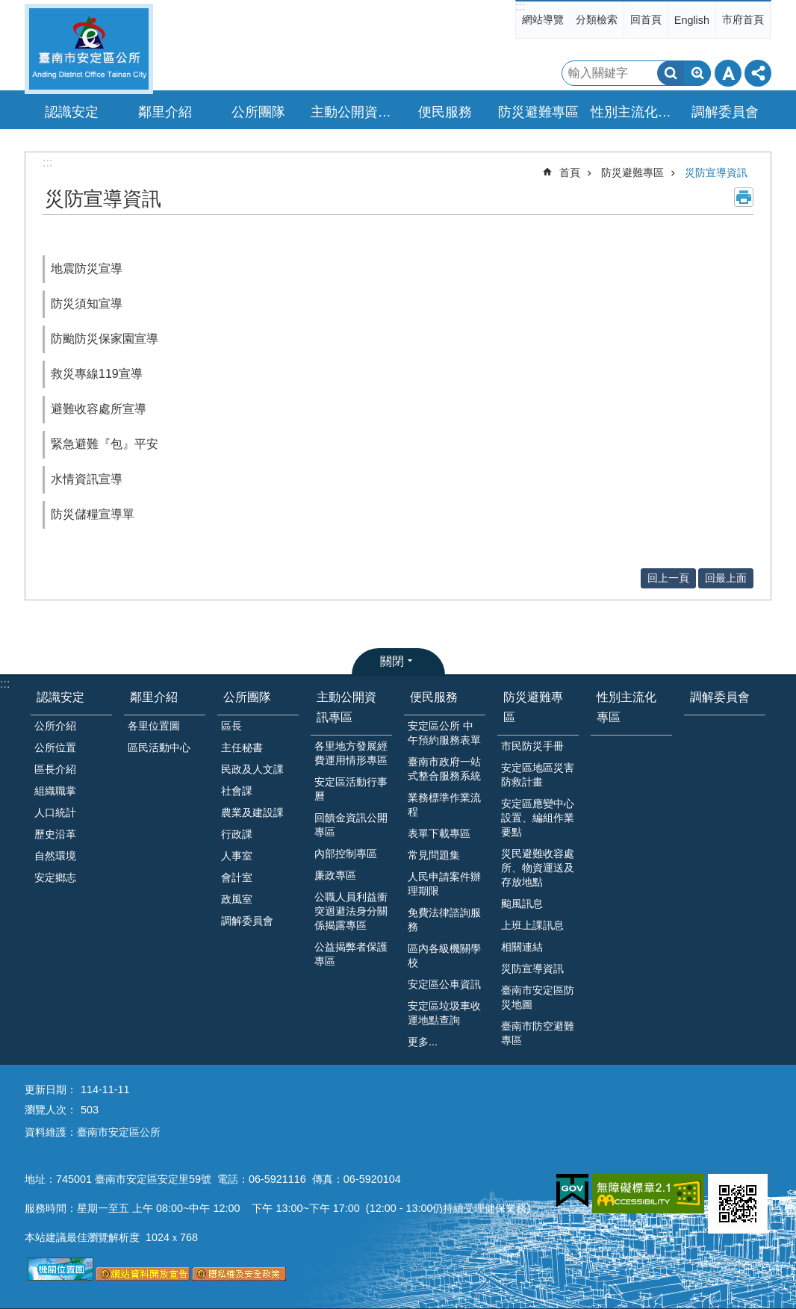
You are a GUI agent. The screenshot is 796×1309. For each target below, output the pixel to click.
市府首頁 (743, 19)
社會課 (236, 791)
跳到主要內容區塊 (7, 7)
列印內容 (743, 197)
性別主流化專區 (633, 112)
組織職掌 (55, 791)
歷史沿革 (55, 834)
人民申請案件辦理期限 (444, 884)
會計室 (236, 877)
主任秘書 (242, 747)
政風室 (236, 899)
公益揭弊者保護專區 (351, 954)
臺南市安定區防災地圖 (537, 997)
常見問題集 (434, 855)
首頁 (569, 172)
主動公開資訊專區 (346, 707)
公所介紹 (55, 726)
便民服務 (434, 697)
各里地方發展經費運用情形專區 (351, 753)
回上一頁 (668, 578)
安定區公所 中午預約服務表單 (444, 733)
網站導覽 (543, 19)
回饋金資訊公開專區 (351, 825)
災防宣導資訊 (716, 172)
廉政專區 (335, 875)
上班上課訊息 (532, 925)
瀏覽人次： (51, 1110)
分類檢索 (597, 19)
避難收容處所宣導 (98, 408)
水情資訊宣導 (86, 479)
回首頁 (646, 19)
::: (520, 6)
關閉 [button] (392, 661)
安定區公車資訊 (444, 984)
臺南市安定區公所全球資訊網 (89, 49)
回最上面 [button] (726, 578)
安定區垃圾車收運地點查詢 (444, 1013)
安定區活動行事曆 (351, 789)
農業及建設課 (252, 812)
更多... (423, 1042)
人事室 (236, 856)
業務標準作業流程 (444, 805)
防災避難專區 (632, 172)
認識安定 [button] (72, 112)
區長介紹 (55, 769)
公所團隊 (247, 697)
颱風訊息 (522, 904)
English (691, 20)
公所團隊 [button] (258, 112)
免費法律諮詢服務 (444, 920)
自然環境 (55, 856)
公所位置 (55, 747)
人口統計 (55, 812)
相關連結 (522, 947)
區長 (231, 726)
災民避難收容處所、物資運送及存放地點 (537, 868)
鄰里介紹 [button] (165, 112)
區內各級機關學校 (444, 955)
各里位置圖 (154, 726)
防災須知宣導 (86, 303)
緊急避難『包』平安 (104, 444)
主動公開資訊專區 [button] (353, 112)
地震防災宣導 (86, 268)
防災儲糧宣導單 (92, 514)
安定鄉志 (55, 877)
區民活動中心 (159, 747)
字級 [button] (728, 73)
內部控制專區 (345, 853)
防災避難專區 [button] (538, 112)
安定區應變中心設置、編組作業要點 (537, 817)
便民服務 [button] (445, 112)
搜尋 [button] (670, 73)
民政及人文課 (252, 769)
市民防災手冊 (532, 746)
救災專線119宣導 (97, 373)
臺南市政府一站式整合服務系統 (444, 769)
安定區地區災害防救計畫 (537, 775)
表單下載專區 (439, 833)
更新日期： (51, 1089)
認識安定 (60, 697)
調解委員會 (725, 112)
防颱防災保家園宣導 (104, 338)
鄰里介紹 (154, 697)
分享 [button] (757, 73)
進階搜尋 (697, 73)
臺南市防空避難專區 (537, 1033)
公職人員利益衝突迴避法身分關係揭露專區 (351, 911)
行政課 (236, 834)
